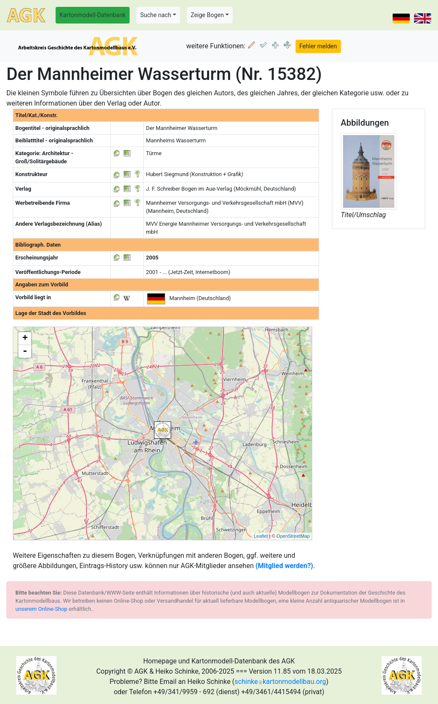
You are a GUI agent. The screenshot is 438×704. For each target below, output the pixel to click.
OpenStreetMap (293, 536)
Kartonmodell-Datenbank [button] (92, 15)
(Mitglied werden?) (284, 566)
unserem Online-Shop (41, 609)
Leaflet (261, 536)
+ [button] (25, 338)
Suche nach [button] (155, 15)
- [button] (25, 351)
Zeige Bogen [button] (207, 15)
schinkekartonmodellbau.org (280, 681)
